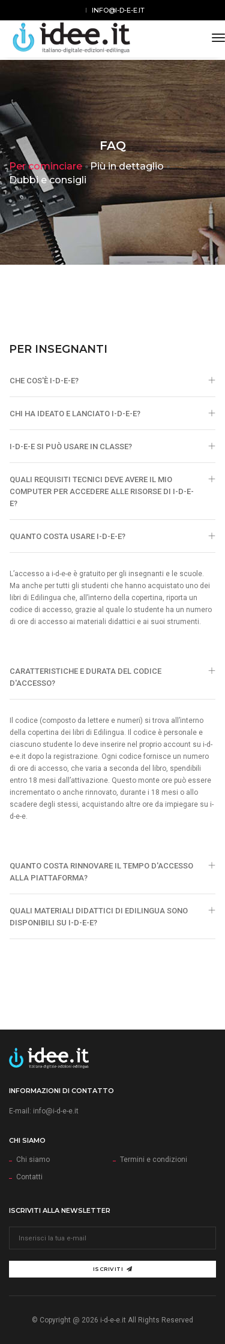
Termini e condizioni (153, 1159)
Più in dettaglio (127, 166)
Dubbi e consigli (47, 180)
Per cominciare (45, 166)
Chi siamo (33, 1159)
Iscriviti (113, 1269)
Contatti (29, 1177)
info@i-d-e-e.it (118, 10)
